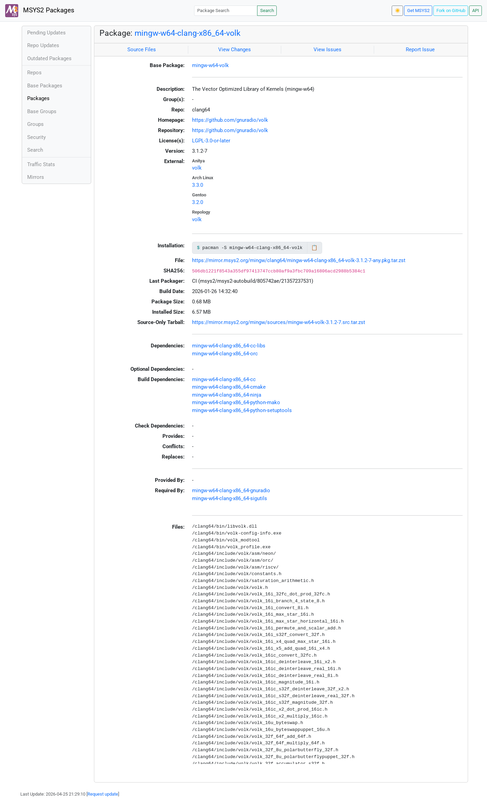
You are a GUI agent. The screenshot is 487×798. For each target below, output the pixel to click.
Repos (34, 72)
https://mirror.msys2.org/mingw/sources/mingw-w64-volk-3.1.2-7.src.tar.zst (278, 322)
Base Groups (41, 111)
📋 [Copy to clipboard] (314, 248)
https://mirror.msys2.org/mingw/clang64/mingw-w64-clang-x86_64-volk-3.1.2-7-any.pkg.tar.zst (298, 260)
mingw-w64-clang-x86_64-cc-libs (228, 346)
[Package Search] (225, 10)
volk (197, 168)
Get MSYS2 (418, 10)
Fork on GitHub (450, 10)
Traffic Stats (41, 164)
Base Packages (44, 86)
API (475, 10)
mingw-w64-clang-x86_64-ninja (226, 395)
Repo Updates (43, 45)
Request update (102, 794)
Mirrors (35, 177)
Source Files (141, 49)
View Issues (327, 49)
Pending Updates (46, 33)
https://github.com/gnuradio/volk (230, 120)
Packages (38, 98)
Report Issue (420, 49)
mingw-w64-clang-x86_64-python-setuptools (242, 410)
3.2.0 (197, 202)
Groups (35, 124)
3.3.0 (197, 185)
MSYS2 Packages (39, 10)
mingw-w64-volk (210, 65)
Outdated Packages (49, 58)
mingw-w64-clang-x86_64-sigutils (229, 498)
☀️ (397, 10)
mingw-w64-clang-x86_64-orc (225, 354)
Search (267, 10)
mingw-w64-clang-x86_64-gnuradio (231, 490)
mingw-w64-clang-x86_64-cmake (229, 387)
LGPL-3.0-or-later (211, 141)
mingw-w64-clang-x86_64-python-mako (236, 402)
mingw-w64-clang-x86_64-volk (188, 33)
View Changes (234, 49)
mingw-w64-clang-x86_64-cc (224, 379)
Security (36, 137)
